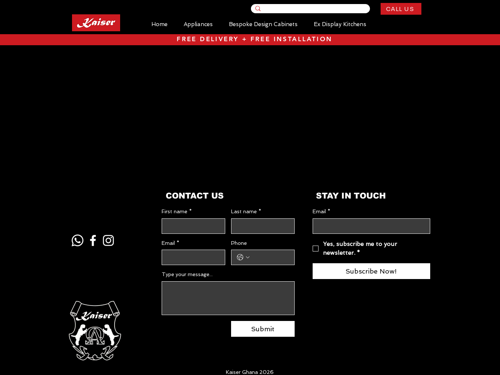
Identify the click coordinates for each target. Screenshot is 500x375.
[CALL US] (401, 9)
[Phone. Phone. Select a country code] (243, 257)
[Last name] (260, 226)
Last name (246, 211)
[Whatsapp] (77, 240)
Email (170, 243)
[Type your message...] (228, 298)
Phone (239, 243)
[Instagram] (108, 240)
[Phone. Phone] (270, 257)
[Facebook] (93, 240)
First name (177, 211)
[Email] (191, 257)
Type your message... (187, 274)
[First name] (191, 226)
